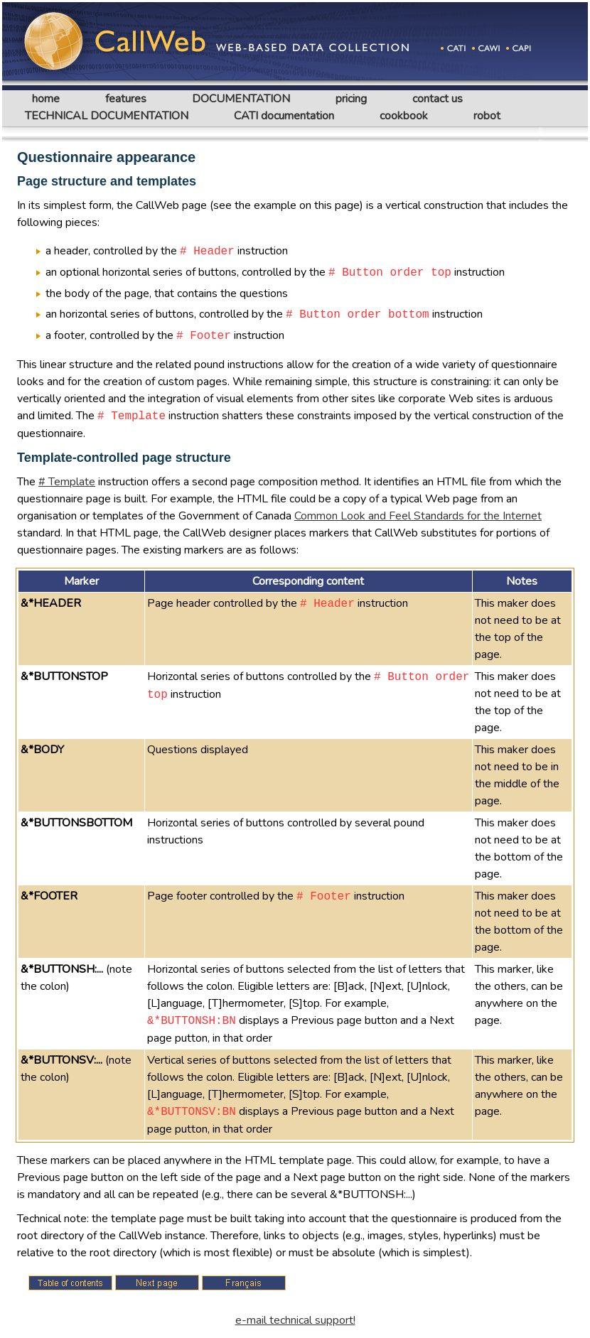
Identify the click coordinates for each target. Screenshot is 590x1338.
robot (486, 116)
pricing (351, 99)
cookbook (404, 116)
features (125, 99)
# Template (66, 482)
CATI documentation (284, 116)
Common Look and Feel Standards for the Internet (418, 516)
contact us (437, 99)
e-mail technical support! (295, 1320)
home (46, 99)
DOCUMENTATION (241, 99)
